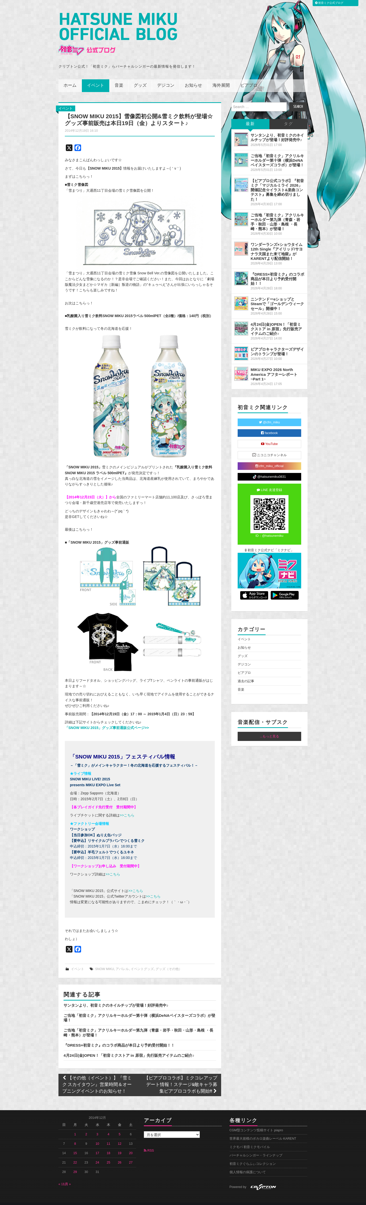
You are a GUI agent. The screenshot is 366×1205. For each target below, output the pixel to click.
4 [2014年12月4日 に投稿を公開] (108, 1127)
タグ (288, 117)
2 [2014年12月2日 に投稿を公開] (86, 1127)
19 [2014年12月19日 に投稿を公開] (119, 1146)
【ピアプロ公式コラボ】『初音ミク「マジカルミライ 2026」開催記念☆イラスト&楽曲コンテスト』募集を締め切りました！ (277, 183)
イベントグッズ (142, 962)
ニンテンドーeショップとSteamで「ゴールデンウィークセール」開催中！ (277, 297)
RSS (149, 1143)
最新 (250, 117)
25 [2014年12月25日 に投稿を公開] (108, 1155)
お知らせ (193, 79)
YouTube (269, 437)
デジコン (165, 79)
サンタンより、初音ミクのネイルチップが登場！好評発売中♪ (116, 998)
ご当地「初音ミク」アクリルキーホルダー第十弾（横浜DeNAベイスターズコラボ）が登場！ (277, 153)
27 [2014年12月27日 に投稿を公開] (130, 1155)
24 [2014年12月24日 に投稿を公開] (97, 1155)
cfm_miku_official (269, 459)
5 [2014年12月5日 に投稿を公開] (119, 1127)
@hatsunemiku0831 (269, 470)
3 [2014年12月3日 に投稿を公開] (97, 1127)
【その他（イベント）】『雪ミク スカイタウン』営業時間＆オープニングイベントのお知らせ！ (97, 1078)
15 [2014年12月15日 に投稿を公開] (75, 1146)
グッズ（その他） (169, 962)
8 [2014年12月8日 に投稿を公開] (75, 1136)
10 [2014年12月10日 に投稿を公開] (97, 1136)
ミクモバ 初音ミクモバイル (250, 1140)
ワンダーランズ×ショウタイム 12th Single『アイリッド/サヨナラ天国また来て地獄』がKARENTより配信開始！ (277, 244)
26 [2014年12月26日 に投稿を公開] (119, 1155)
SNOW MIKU (104, 962)
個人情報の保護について (248, 1165)
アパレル (122, 962)
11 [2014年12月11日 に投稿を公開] (108, 1136)
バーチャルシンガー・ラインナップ (256, 1148)
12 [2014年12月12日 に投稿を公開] (119, 1136)
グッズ (140, 79)
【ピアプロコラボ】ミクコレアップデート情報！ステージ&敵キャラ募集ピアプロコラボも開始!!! (180, 1078)
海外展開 (221, 79)
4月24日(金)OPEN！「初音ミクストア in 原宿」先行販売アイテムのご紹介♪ (129, 1048)
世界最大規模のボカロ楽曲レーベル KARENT (263, 1131)
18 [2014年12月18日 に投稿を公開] (108, 1146)
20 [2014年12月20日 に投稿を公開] (130, 1146)
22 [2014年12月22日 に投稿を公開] (75, 1155)
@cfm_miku (269, 415)
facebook (269, 426)
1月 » (67, 1177)
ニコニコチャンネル (269, 448)
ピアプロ (248, 79)
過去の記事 (246, 674)
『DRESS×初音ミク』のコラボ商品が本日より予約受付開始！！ (119, 1038)
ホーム (70, 79)
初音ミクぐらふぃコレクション (253, 1156)
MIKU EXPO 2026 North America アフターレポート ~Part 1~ (274, 367)
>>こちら (127, 808)
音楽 (119, 79)
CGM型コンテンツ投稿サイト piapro (256, 1123)
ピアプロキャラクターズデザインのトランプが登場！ (277, 344)
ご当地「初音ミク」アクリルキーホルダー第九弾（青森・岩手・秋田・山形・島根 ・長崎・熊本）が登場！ (277, 215)
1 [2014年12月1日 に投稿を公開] (75, 1127)
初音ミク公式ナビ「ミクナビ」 (269, 543)
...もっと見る (269, 729)
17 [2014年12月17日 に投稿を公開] (97, 1146)
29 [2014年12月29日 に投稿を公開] (75, 1165)
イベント (95, 79)
